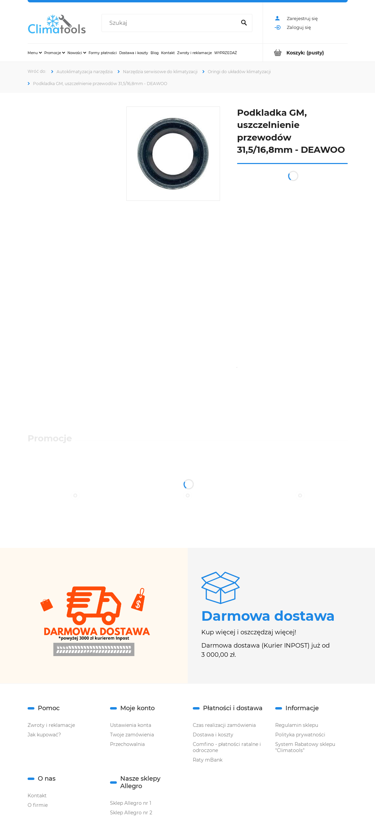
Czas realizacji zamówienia (224, 725)
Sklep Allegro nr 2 (131, 813)
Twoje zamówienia (132, 735)
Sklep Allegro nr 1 (130, 803)
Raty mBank (207, 760)
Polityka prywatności (300, 735)
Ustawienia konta (130, 725)
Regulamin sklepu (296, 725)
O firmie (38, 805)
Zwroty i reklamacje (51, 725)
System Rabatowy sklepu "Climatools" (305, 747)
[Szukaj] (244, 23)
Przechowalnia (127, 744)
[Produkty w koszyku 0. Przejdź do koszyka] (305, 53)
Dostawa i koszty (213, 735)
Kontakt (37, 796)
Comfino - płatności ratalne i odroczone (227, 747)
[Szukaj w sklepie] (170, 23)
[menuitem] (35, 53)
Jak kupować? (44, 735)
